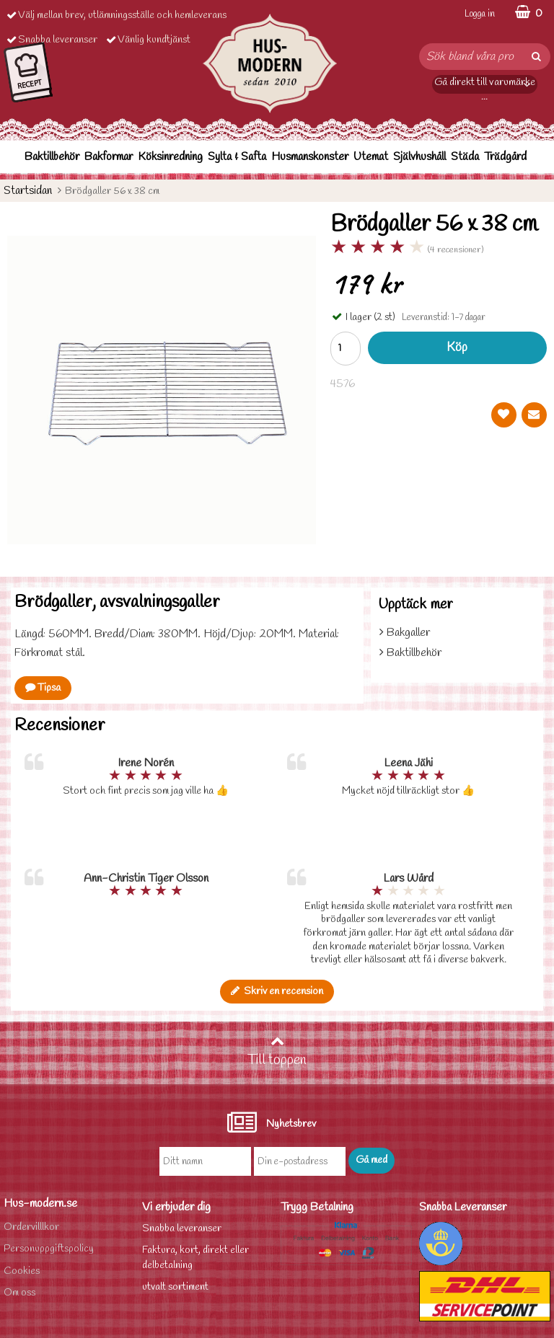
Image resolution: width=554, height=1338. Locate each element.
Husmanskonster (309, 156)
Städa (465, 156)
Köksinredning (170, 156)
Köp (457, 348)
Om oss (19, 1293)
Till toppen (277, 1052)
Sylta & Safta (237, 156)
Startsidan (28, 190)
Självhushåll (419, 156)
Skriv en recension (277, 991)
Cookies (22, 1271)
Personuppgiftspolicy (49, 1249)
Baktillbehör (52, 156)
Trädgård (505, 156)
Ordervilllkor (31, 1227)
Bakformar (108, 156)
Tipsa (43, 688)
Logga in (480, 14)
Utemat (370, 156)
